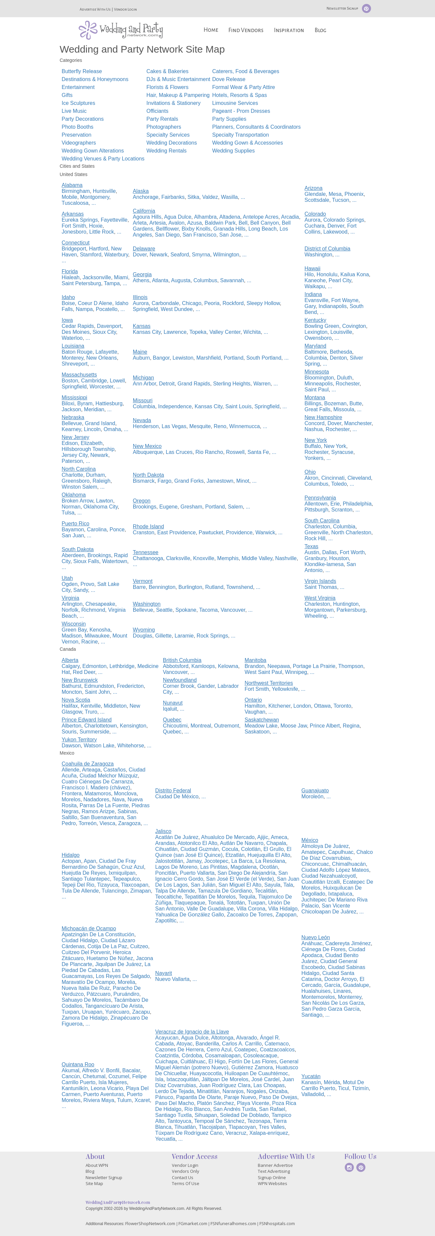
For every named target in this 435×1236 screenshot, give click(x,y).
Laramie (184, 636)
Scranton (341, 509)
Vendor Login (125, 9)
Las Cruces (179, 452)
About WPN (97, 1165)
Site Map (94, 1183)
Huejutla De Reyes (84, 873)
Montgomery (94, 197)
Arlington (72, 604)
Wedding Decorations (171, 143)
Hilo (309, 274)
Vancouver (233, 610)
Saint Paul (316, 389)
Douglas (142, 636)
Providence (239, 532)
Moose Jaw (293, 725)
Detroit (167, 383)
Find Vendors (245, 30)
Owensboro (318, 338)
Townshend (239, 587)
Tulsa (68, 512)
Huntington (346, 604)
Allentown (315, 504)
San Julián (203, 885)
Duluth (344, 377)
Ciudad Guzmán (199, 849)
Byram (85, 403)
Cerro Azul (219, 1049)
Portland (234, 358)
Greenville (316, 532)
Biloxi (68, 403)
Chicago (191, 303)
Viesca (107, 823)
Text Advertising (274, 1171)
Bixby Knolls (196, 229)
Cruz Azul (132, 867)
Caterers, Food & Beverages (245, 71)
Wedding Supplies (233, 151)
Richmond (93, 610)
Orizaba (278, 1091)
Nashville (286, 558)
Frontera (72, 793)
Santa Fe (258, 452)
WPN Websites (272, 1183)
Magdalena (243, 867)
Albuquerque (148, 452)
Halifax (70, 706)
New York (335, 446)
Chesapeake (100, 604)
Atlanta (160, 280)
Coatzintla (167, 1055)
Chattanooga (148, 558)
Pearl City (340, 280)
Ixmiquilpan (122, 873)
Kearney (71, 429)
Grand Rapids (194, 383)
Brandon (255, 666)
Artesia (157, 223)
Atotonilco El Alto (197, 843)
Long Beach (262, 229)
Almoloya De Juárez (325, 846)
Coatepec (245, 1049)
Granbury (315, 558)
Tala (288, 885)
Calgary (71, 666)
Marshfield (208, 358)
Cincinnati (332, 478)
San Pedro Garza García (330, 1009)
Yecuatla (165, 1139)
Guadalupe (356, 985)
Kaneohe (315, 280)
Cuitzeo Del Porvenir (86, 952)
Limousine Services (235, 103)
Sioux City (104, 332)
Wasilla (229, 197)
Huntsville (104, 191)
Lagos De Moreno (176, 867)
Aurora (312, 220)
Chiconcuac (315, 864)
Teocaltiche (168, 897)
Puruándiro (126, 994)
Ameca (279, 837)
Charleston (317, 526)
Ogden (70, 584)
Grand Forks (189, 481)
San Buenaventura (102, 817)
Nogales (256, 1091)
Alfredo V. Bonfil (100, 1070)
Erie (335, 504)
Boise (68, 303)
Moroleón (312, 796)
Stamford (90, 254)
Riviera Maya (98, 1100)
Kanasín (311, 1082)
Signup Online (272, 1177)
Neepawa (278, 666)
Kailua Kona (354, 274)
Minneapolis (318, 383)
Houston (339, 558)
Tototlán (235, 902)
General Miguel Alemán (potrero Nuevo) (226, 1064)
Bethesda (341, 352)
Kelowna (228, 666)
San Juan (73, 535)
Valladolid (312, 1094)
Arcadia (290, 217)
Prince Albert (325, 725)
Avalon (176, 223)
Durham (95, 475)
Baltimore (315, 352)
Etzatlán (235, 855)
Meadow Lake (261, 725)
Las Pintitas (214, 867)
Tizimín (360, 1088)
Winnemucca (244, 426)
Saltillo (69, 817)
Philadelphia (357, 504)
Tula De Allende (80, 891)
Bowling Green (321, 326)
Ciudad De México (177, 796)
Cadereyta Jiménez (348, 943)
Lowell (117, 380)
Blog (320, 30)
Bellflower (167, 229)
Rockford (233, 303)
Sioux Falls (86, 561)
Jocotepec (216, 861)
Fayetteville (114, 220)
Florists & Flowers (167, 87)
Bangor (161, 358)
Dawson (71, 745)
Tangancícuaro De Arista (113, 1006)
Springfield (145, 309)
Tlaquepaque (189, 902)
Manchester (358, 423)
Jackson (71, 409)
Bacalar (131, 1070)
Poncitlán (166, 873)
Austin (311, 552)
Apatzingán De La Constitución (98, 934)
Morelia (126, 982)
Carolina (97, 529)
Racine (89, 641)
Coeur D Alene (95, 303)
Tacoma (208, 610)
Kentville (90, 706)
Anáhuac (311, 943)
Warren (262, 383)
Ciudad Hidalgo (80, 940)
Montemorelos (318, 997)
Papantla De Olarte (198, 1097)
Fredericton (130, 686)
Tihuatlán (185, 1127)
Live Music (74, 111)
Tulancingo (114, 891)
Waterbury (116, 254)
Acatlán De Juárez (177, 837)
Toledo (339, 484)
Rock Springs (212, 636)
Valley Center (224, 332)
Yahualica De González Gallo (189, 914)
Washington (318, 254)
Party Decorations (83, 119)
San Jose (230, 235)
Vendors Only (185, 1171)
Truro (91, 712)
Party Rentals (162, 119)
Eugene (168, 506)
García (332, 985)
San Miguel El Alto (239, 885)
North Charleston (351, 532)
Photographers (163, 127)
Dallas (329, 552)
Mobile (69, 197)
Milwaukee (97, 636)
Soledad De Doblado (244, 1115)
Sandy (80, 590)
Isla (159, 1079)
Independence (174, 406)
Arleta (140, 223)
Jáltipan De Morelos (225, 1079)
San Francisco (199, 235)
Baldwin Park (220, 223)
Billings (312, 403)
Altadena (229, 217)
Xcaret (142, 1100)
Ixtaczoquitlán (182, 1079)
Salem (235, 506)
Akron (311, 478)
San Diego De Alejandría (246, 873)
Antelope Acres (261, 217)
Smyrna (201, 254)
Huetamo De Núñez (110, 958)
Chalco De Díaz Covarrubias (337, 855)
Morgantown (319, 610)
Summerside (94, 731)
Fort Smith (74, 226)
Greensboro (76, 481)
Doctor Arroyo (340, 979)
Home (211, 30)
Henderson (146, 426)
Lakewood (335, 232)
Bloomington (319, 377)
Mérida (332, 1082)
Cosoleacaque (260, 1055)
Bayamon (73, 529)
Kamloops (203, 666)
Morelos (71, 799)
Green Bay (74, 630)
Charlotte (72, 475)
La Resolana (270, 861)
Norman (71, 506)
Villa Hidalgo (282, 908)
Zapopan (286, 914)
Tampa (112, 283)
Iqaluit (170, 709)
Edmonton (94, 666)
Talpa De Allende (175, 891)
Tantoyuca (179, 1121)
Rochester (348, 383)
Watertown (114, 561)
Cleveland (359, 478)
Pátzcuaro (98, 994)
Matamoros (98, 793)
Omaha (112, 429)
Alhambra (205, 217)
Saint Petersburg (81, 283)
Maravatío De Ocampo (88, 982)
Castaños (114, 769)
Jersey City (75, 455)
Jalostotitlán (169, 861)
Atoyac (185, 1043)
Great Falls (317, 409)
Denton (338, 358)
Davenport (109, 326)
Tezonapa (258, 1121)
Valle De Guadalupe (210, 908)
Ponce (116, 529)
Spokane (186, 610)
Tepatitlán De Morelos (210, 897)
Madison (72, 636)
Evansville (316, 300)
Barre (139, 587)
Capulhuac (341, 852)
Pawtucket (211, 532)
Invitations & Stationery (173, 103)
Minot (242, 481)
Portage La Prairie (314, 666)
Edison (70, 443)
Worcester (101, 386)
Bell (243, 223)
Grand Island (100, 423)
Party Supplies (229, 119)
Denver (336, 226)
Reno (220, 426)
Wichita (251, 332)
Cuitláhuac (193, 1061)
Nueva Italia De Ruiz (86, 988)
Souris (69, 731)
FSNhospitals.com (277, 1223)
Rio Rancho (209, 452)
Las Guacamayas (91, 973)
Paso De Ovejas (278, 1097)
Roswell (235, 452)
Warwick (265, 532)
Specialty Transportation (240, 135)
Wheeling (315, 616)
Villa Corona (251, 908)
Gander (206, 686)
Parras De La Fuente (104, 805)
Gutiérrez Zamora (252, 1067)
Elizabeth (91, 443)
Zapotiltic (166, 920)
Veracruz (235, 1133)
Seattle (164, 610)
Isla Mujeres (113, 1082)
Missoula (343, 409)
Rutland (214, 587)
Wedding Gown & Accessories (247, 143)
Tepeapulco (126, 879)
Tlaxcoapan (134, 885)
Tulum (124, 1100)
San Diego (167, 235)
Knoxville (203, 558)
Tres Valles (272, 1127)
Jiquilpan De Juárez (118, 964)
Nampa (84, 309)
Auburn (141, 358)
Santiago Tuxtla (173, 1115)
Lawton (104, 501)
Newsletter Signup (342, 8)
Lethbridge (122, 666)
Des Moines (76, 332)
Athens (141, 280)
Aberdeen (73, 555)
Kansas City (147, 332)
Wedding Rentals (166, 151)
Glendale (315, 194)
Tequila (247, 897)
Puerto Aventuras (103, 1094)
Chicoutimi (175, 725)
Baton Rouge (77, 352)
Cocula (230, 849)
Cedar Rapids (78, 326)
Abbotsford (175, 666)
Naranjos (233, 1091)
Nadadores (96, 799)
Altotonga (222, 1037)
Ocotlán (268, 867)
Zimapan (140, 891)
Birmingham (76, 191)
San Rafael (272, 1109)
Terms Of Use (185, 1183)
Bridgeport (74, 248)
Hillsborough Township (88, 449)
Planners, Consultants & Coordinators (256, 127)
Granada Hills (230, 229)
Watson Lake (99, 745)
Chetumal (94, 1076)
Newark (159, 254)
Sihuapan (206, 1115)
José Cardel (265, 1079)
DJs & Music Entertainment (178, 79)
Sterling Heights (232, 383)
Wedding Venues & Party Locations (103, 158)
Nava (118, 799)
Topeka (198, 332)
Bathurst (72, 686)
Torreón (88, 823)
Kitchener (279, 706)
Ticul (343, 1088)
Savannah (232, 280)
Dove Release (229, 79)
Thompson (350, 666)
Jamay (193, 861)
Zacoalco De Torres (249, 914)
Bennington (162, 587)
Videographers (79, 143)
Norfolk (70, 610)
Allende (70, 769)
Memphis (228, 558)
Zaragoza (129, 823)
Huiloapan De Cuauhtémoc (256, 1073)
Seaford (180, 254)
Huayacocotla (206, 1073)
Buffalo (312, 446)
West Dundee (177, 309)
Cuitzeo (139, 946)
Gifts (67, 95)
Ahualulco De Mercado (228, 837)
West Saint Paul (263, 672)
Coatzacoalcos (277, 1049)
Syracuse (342, 452)
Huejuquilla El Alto (269, 855)
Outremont (226, 725)
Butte (355, 403)
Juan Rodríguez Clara (225, 1085)
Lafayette (106, 352)
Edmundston (99, 686)
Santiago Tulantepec (86, 879)
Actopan (71, 861)
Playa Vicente (253, 1103)
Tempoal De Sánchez (219, 1121)
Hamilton (255, 706)
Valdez (210, 197)
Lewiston (183, 358)
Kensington (133, 725)
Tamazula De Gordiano (225, 891)
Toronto (342, 706)
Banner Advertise (275, 1165)
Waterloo (72, 338)
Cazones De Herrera (179, 1049)
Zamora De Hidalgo (85, 1018)
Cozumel (118, 1076)
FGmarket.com (192, 1223)
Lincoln (92, 429)
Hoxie (95, 226)
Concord (314, 423)
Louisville (341, 332)
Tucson (340, 200)
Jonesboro (74, 232)
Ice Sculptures (78, 103)
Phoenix (354, 194)
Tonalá (215, 902)
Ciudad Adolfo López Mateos (335, 870)
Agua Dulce (177, 217)
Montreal (200, 725)
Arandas (165, 843)
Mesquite (200, 426)
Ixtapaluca (340, 894)
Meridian (94, 409)
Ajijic (262, 837)
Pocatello (107, 309)
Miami (121, 277)
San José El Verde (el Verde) (240, 879)
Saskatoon (257, 731)
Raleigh (101, 481)
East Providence (176, 532)
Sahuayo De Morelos (86, 1000)
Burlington (190, 587)
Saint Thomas (320, 587)
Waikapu (314, 286)
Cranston (143, 532)
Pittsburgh (316, 509)
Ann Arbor (144, 383)
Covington (354, 326)
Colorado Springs (343, 220)
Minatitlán (208, 1091)
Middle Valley (257, 558)
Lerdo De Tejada (174, 1091)
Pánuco (164, 1097)
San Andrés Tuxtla (234, 1109)
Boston (70, 380)
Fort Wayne (344, 300)
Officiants (157, 111)
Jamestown (220, 481)
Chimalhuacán (349, 864)
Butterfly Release (82, 71)
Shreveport (75, 364)
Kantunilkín (75, 1088)
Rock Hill (314, 538)
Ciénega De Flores (323, 949)
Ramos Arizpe (98, 811)
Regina (351, 725)
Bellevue (72, 423)
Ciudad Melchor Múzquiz (109, 775)
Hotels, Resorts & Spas (239, 95)
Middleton (115, 706)
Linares (342, 991)
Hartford (98, 248)
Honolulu (327, 274)
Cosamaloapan (223, 1055)
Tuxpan (256, 902)
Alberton (72, 725)
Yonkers (313, 458)
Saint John (97, 692)
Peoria (211, 303)
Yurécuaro (117, 1012)
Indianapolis (333, 306)
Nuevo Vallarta (172, 979)
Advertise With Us (95, 9)
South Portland (263, 358)
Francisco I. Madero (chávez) (96, 787)
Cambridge (94, 380)
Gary (309, 306)
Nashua (313, 429)
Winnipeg (296, 672)
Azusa (194, 223)
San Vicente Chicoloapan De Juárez (328, 908)
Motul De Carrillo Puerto (332, 1085)
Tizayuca (107, 885)
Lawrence (175, 332)
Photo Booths (78, 127)
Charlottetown (100, 725)
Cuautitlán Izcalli (320, 882)
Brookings (144, 506)
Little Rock (101, 232)
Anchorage (145, 197)
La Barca (242, 861)
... (94, 203)
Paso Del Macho (174, 1103)
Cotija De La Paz (107, 946)
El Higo (217, 1061)
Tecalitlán (266, 891)
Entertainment (78, 87)
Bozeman (335, 403)
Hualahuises (316, 991)
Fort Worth (352, 552)
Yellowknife (285, 689)
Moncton (72, 692)
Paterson (72, 461)
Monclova (125, 793)
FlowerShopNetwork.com (150, 1223)
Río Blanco (197, 1109)
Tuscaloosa (75, 203)
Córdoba (192, 1055)
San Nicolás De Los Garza (332, 1003)
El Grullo (273, 849)
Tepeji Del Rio (78, 885)
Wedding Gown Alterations (93, 151)
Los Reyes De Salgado (123, 976)
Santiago (311, 1015)
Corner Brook (178, 686)
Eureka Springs (80, 220)
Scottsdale (316, 200)
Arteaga (91, 769)
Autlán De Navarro (241, 843)
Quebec (172, 731)
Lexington (315, 332)
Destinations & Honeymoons (95, 79)
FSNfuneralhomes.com (233, 1223)
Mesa (335, 194)
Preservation (77, 135)
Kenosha (100, 630)
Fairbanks (172, 197)
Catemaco (276, 1043)
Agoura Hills (147, 217)
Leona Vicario (107, 1088)
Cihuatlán (166, 849)
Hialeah (71, 277)
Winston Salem (80, 487)
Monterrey (349, 997)
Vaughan (255, 712)
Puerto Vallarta (197, 873)
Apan (90, 861)
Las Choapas (269, 1085)
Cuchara (314, 226)
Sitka (193, 197)
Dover (140, 254)
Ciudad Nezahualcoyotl (328, 876)
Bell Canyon (264, 223)
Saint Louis (238, 406)
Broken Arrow (77, 501)
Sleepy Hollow (263, 303)
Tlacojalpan (212, 1127)
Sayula (272, 885)
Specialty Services (168, 135)
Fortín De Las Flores (252, 1061)
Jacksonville (97, 277)
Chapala (276, 843)
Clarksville (178, 558)
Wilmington (226, 254)
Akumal (70, 1070)
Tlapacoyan (242, 1127)
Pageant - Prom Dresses (241, 111)
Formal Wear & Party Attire (243, 87)
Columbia (315, 358)
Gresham (191, 506)
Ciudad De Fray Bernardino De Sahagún (99, 864)
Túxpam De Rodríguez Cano (189, 1133)
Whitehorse (130, 745)
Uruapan (92, 1012)
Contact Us (182, 1177)
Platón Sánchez (215, 1103)
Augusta (181, 280)
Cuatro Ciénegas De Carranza (97, 781)
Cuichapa (166, 1061)
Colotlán (250, 849)
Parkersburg (350, 610)
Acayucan (166, 1037)
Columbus (205, 280)
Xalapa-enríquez (268, 1133)
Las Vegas (174, 426)
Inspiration (289, 30)
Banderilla (207, 1043)
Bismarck (144, 481)
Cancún (71, 1076)
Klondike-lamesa (323, 564)
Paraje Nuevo (240, 1097)
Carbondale (165, 303)
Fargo (165, 481)
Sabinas (127, 811)
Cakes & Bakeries (167, 71)
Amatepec (313, 852)
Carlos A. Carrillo (242, 1043)
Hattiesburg (109, 403)
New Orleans (101, 358)
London (302, 706)
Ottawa (322, 706)
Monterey (73, 358)
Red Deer (84, 672)
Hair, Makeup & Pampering (178, 95)
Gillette (163, 636)
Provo (87, 584)
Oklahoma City (100, 506)
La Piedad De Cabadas (106, 967)
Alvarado (246, 1037)
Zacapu (141, 1012)
